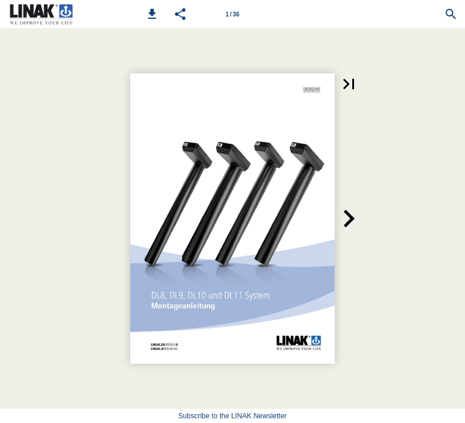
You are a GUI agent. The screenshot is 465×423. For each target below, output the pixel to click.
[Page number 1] (232, 14)
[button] (152, 14)
